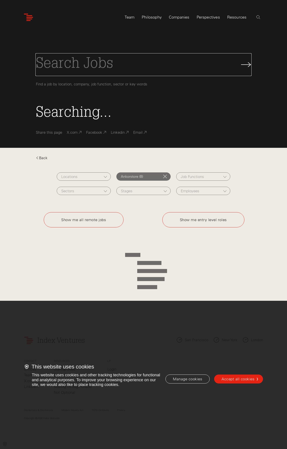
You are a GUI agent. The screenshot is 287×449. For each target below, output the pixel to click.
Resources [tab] (237, 17)
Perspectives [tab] (208, 17)
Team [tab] (130, 17)
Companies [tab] (179, 17)
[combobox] (84, 176)
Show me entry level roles (203, 220)
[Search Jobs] (143, 65)
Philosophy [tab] (152, 17)
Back (42, 158)
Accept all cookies (238, 379)
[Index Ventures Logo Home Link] (28, 17)
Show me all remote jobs (83, 220)
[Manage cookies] (187, 379)
